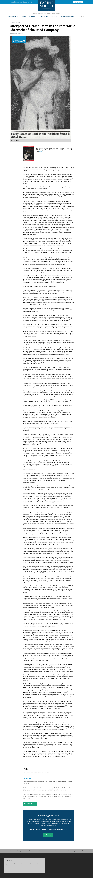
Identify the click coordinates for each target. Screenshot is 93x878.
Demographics (13, 16)
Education (41, 851)
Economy (32, 16)
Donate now (78, 2)
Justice (23, 16)
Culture (10, 851)
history (40, 772)
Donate (48, 835)
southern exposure (31, 772)
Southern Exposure (67, 16)
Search (82, 16)
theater (46, 772)
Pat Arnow (14, 33)
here (40, 151)
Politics (54, 16)
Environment (43, 16)
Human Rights (72, 851)
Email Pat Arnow (29, 804)
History (62, 851)
